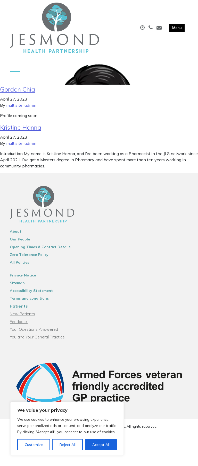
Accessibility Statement (31, 292)
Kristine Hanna (20, 129)
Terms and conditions (29, 300)
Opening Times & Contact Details (40, 248)
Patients (19, 307)
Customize (34, 444)
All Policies (19, 264)
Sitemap (17, 284)
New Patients (22, 315)
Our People (20, 241)
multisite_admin (21, 107)
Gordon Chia (17, 91)
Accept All (101, 444)
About (15, 233)
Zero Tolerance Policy (29, 256)
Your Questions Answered (34, 331)
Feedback (19, 323)
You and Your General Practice (37, 338)
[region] (67, 429)
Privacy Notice (23, 277)
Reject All (68, 444)
